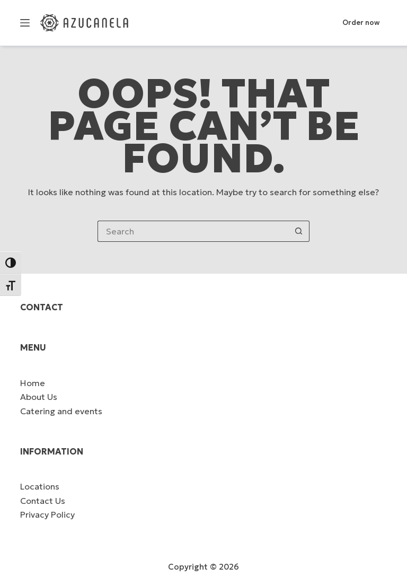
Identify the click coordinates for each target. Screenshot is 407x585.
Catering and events (61, 411)
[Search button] (298, 231)
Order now (360, 22)
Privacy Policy (47, 514)
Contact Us (42, 500)
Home (32, 383)
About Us (38, 396)
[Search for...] (193, 231)
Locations (39, 486)
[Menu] (25, 23)
